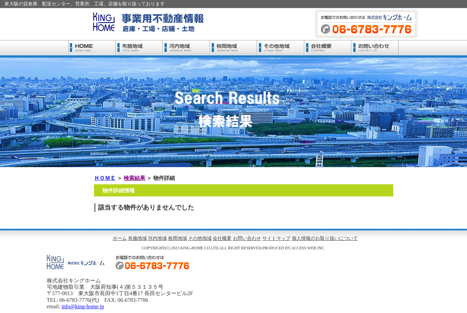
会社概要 (222, 238)
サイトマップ (276, 238)
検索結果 (134, 178)
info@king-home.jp (83, 306)
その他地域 (200, 238)
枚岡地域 (177, 238)
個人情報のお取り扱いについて (325, 238)
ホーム (120, 238)
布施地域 (137, 238)
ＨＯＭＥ (105, 178)
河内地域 (157, 238)
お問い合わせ (247, 238)
